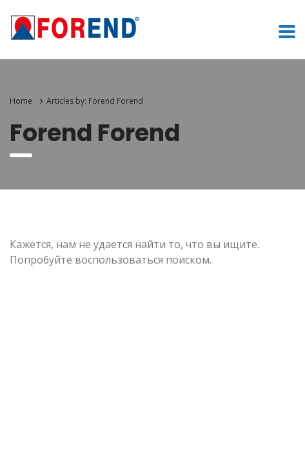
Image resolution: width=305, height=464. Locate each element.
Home (21, 100)
